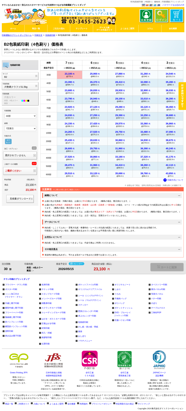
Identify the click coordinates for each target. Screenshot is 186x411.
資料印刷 (9, 331)
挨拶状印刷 (47, 337)
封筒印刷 (46, 328)
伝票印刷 (46, 344)
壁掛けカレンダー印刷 (88, 311)
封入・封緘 (47, 333)
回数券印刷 (47, 303)
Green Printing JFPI (18, 372)
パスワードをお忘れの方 (173, 5)
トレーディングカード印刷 (54, 312)
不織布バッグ (121, 298)
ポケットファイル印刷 (88, 284)
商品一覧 (9, 404)
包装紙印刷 (50, 35)
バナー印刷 (156, 298)
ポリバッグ (120, 303)
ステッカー (83, 305)
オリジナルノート (123, 284)
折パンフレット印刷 (14, 322)
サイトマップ (144, 404)
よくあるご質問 (56, 404)
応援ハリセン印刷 (123, 320)
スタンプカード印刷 (51, 294)
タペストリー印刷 (159, 284)
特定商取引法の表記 (125, 404)
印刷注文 (38, 35)
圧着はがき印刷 (49, 323)
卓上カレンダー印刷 (87, 316)
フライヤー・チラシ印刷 (16, 284)
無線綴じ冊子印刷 (13, 317)
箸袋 (80, 331)
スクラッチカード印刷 (52, 308)
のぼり (154, 303)
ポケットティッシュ (124, 308)
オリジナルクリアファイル (90, 289)
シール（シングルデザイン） (91, 295)
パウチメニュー (85, 341)
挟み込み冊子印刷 (13, 336)
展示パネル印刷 (158, 289)
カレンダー (76, 264)
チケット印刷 (48, 289)
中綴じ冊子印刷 (12, 303)
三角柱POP (156, 312)
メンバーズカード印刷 (52, 298)
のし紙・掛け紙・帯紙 (88, 327)
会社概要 (71, 404)
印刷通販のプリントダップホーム (17, 35)
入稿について (39, 404)
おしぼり (82, 336)
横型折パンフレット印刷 (16, 326)
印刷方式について (173, 180)
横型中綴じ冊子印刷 (14, 308)
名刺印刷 (46, 284)
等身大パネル (157, 294)
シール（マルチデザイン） (90, 300)
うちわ (118, 294)
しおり (118, 289)
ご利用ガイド (23, 404)
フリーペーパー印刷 (14, 312)
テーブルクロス (158, 308)
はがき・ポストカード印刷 (54, 319)
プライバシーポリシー (102, 404)
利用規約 (84, 404)
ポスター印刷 (11, 289)
